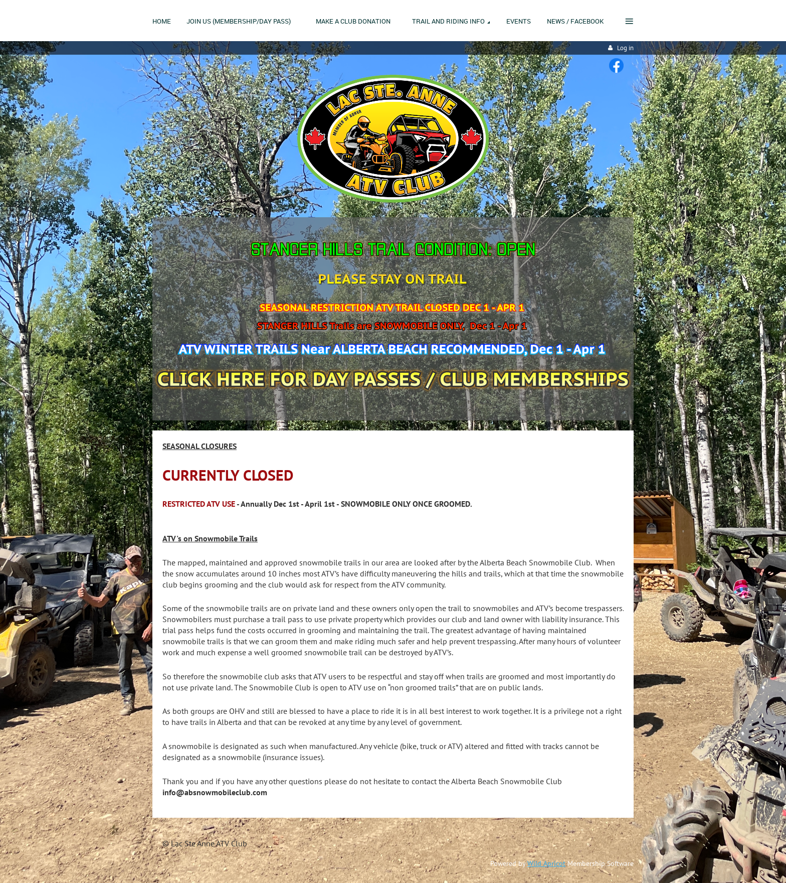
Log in (625, 48)
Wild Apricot (546, 863)
